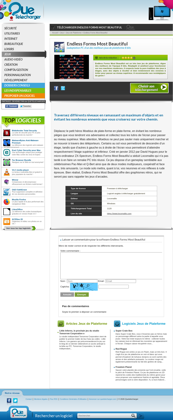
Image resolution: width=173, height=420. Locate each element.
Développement (15, 80)
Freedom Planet (124, 367)
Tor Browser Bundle (21, 160)
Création (11, 64)
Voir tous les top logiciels (18, 228)
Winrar (15, 180)
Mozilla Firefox (19, 199)
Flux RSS (54, 399)
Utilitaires (12, 33)
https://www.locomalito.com (119, 213)
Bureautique (13, 44)
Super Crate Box (124, 331)
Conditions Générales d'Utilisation (73, 399)
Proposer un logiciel (19, 96)
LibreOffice (17, 209)
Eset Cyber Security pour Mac (26, 150)
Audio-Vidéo (13, 59)
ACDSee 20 (17, 219)
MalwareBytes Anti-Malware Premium (25, 141)
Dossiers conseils (17, 85)
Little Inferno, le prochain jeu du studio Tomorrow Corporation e (79, 332)
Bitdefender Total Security (24, 130)
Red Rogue (121, 349)
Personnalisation (17, 75)
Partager (58, 87)
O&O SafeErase (19, 189)
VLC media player (20, 170)
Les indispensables (17, 90)
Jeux (24, 54)
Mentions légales (41, 399)
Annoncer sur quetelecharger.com (102, 399)
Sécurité (10, 28)
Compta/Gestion (16, 70)
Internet (10, 38)
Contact (29, 399)
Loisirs (9, 49)
